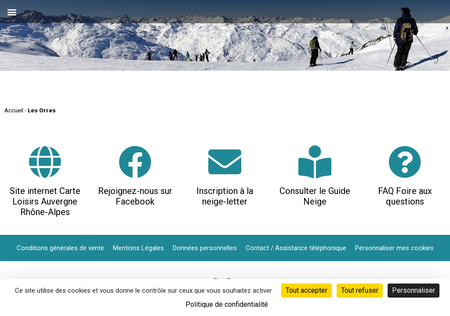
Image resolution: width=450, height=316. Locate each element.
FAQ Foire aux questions (405, 196)
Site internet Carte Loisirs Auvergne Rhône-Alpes (45, 201)
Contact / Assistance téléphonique (296, 248)
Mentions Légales (138, 248)
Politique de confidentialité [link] (226, 304)
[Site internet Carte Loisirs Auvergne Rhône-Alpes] (45, 161)
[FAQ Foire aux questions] (404, 161)
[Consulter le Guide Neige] (314, 161)
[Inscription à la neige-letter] (224, 161)
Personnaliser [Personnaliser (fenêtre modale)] (413, 290)
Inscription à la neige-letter (224, 196)
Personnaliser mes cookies (394, 248)
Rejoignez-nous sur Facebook (135, 196)
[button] (11, 11)
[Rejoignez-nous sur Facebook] (135, 161)
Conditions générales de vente (60, 248)
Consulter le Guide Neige (314, 196)
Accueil (13, 110)
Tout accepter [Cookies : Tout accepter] (306, 290)
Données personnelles (205, 248)
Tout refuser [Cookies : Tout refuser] (359, 290)
